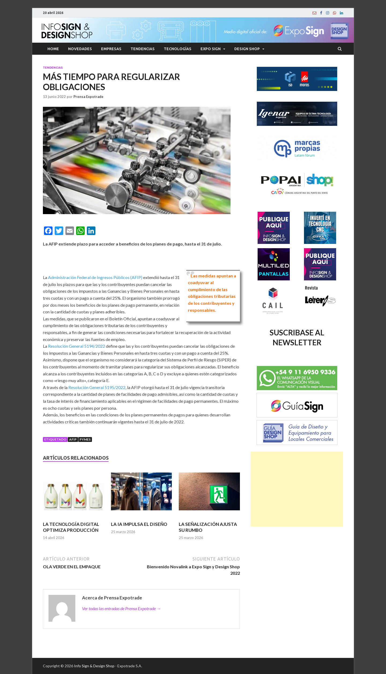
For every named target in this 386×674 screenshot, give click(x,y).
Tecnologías (177, 49)
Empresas (111, 49)
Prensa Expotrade (88, 96)
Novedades (80, 49)
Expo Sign (211, 49)
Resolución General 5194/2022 (76, 346)
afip (73, 439)
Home (53, 49)
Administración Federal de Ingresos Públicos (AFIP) (95, 277)
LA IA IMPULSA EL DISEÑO (139, 524)
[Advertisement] (297, 489)
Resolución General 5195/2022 (96, 387)
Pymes (85, 439)
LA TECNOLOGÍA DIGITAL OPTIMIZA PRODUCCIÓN (71, 527)
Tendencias (143, 49)
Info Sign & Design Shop (94, 666)
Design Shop (247, 49)
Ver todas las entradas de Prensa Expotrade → (121, 608)
